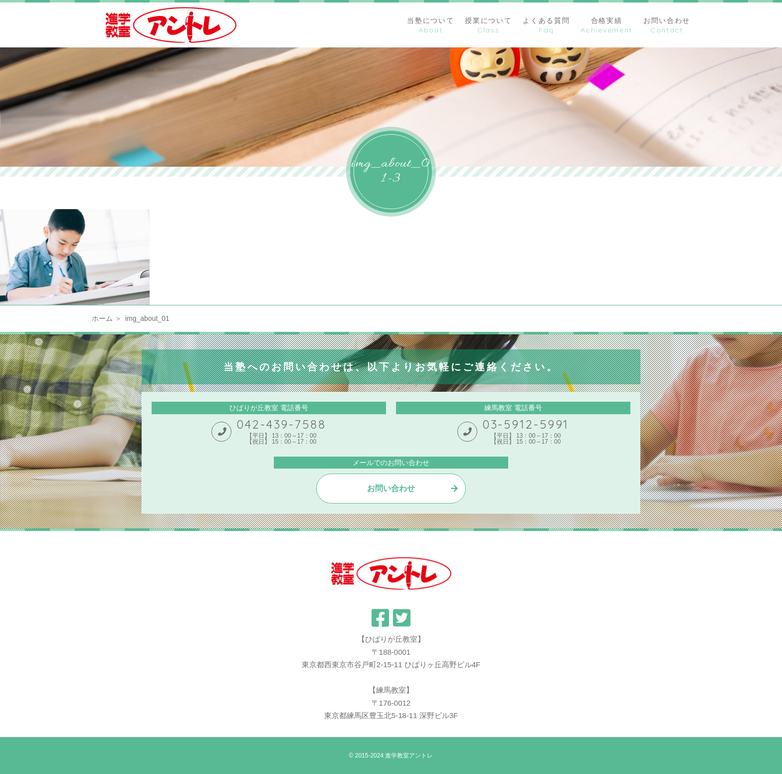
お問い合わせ (391, 488)
